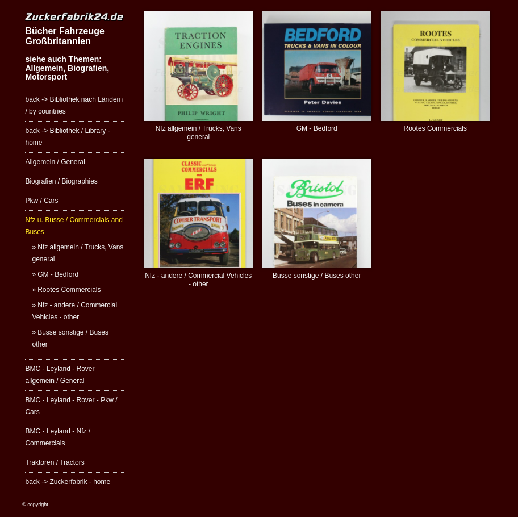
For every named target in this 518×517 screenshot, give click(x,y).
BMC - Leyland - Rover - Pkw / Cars (71, 406)
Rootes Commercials (69, 290)
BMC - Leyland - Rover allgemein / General (59, 375)
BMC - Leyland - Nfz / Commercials (57, 437)
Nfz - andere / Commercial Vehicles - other (74, 311)
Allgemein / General (55, 162)
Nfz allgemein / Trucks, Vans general (77, 253)
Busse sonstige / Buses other (70, 338)
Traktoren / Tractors (54, 462)
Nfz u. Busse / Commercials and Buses (73, 226)
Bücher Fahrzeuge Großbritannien (64, 36)
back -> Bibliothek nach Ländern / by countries (74, 105)
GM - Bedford (57, 274)
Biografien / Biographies (61, 181)
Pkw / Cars (41, 201)
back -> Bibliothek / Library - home (67, 137)
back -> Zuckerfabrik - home (67, 482)
